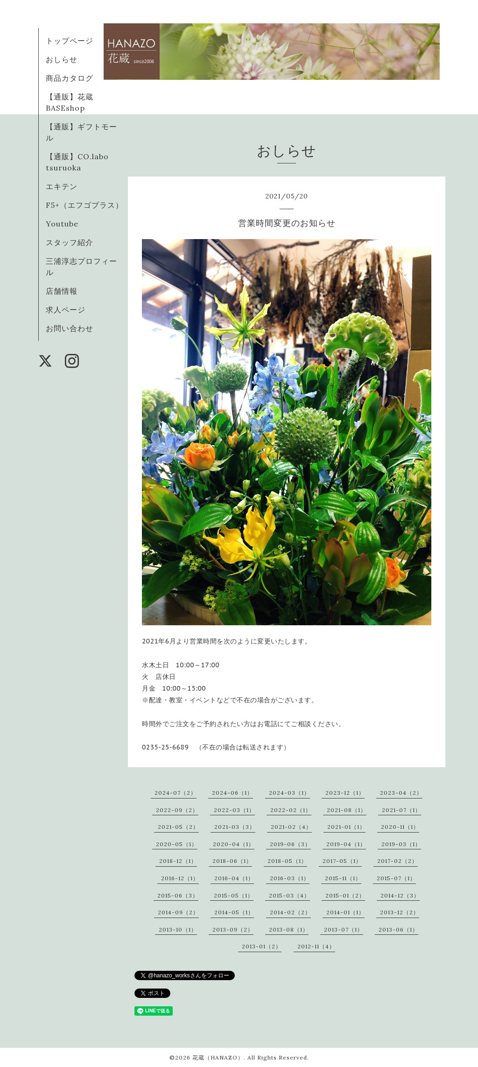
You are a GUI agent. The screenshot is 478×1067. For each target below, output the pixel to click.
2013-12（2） (399, 912)
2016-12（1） (180, 878)
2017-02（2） (397, 860)
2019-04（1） (346, 844)
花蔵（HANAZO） (218, 1057)
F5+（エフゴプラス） (84, 205)
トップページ (69, 40)
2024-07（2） (176, 792)
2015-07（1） (396, 878)
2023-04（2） (401, 792)
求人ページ (65, 309)
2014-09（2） (178, 912)
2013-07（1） (343, 929)
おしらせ (61, 59)
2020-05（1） (176, 844)
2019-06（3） (290, 844)
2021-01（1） (346, 826)
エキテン (61, 186)
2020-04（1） (233, 844)
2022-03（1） (234, 809)
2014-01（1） (345, 912)
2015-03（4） (289, 895)
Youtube (62, 223)
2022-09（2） (177, 809)
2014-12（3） (400, 895)
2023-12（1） (345, 792)
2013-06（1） (398, 929)
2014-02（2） (290, 912)
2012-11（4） (316, 946)
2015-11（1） (343, 878)
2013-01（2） (261, 946)
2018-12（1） (178, 860)
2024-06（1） (232, 792)
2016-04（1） (234, 878)
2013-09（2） (232, 929)
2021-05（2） (178, 826)
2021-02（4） (291, 826)
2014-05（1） (234, 912)
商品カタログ (69, 78)
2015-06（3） (177, 895)
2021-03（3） (234, 826)
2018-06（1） (232, 860)
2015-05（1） (233, 895)
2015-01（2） (345, 895)
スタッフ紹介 (69, 242)
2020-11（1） (400, 826)
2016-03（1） (289, 878)
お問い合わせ (69, 328)
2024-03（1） (289, 792)
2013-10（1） (178, 929)
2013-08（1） (289, 929)
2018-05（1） (287, 860)
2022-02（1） (290, 809)
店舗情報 (61, 291)
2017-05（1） (342, 860)
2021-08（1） (346, 809)
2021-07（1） (401, 809)
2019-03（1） (401, 844)
